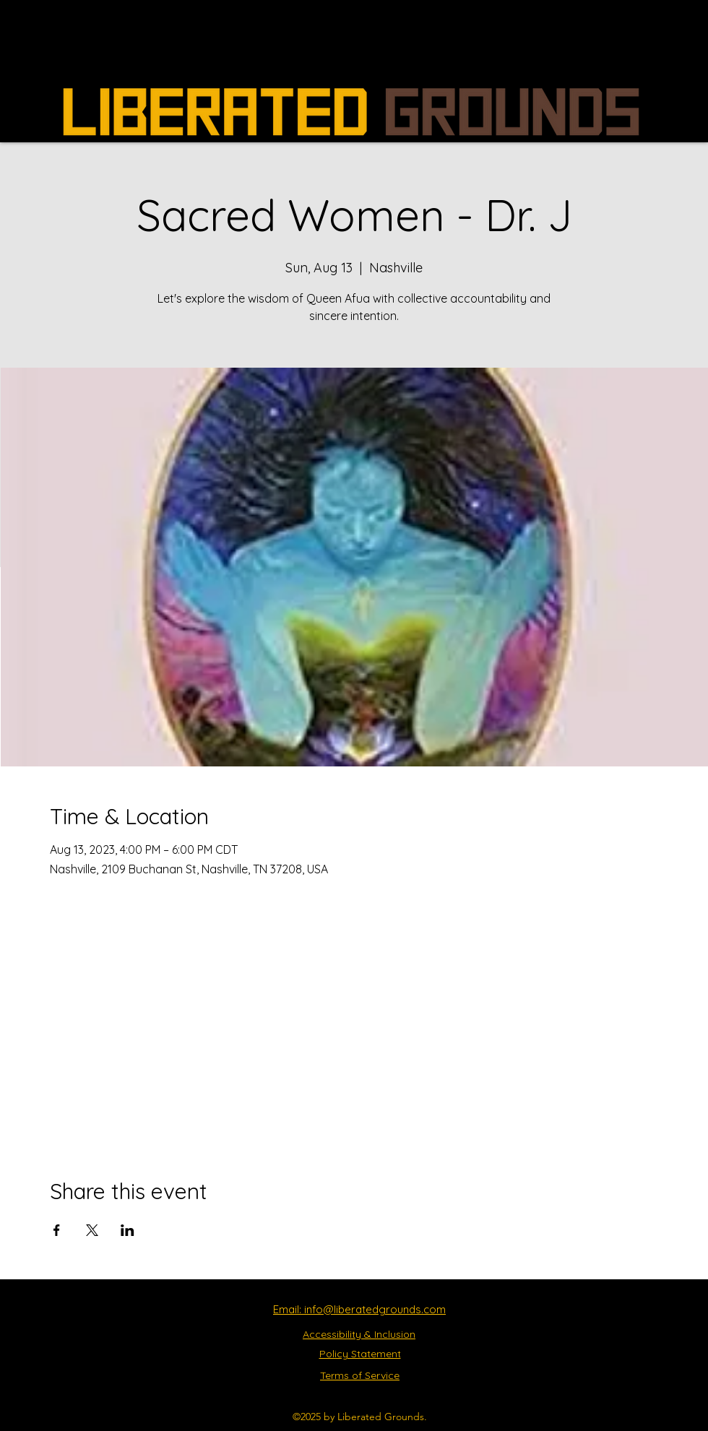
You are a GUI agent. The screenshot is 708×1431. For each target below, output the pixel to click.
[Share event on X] (92, 1230)
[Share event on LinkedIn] (127, 1230)
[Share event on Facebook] (57, 1230)
